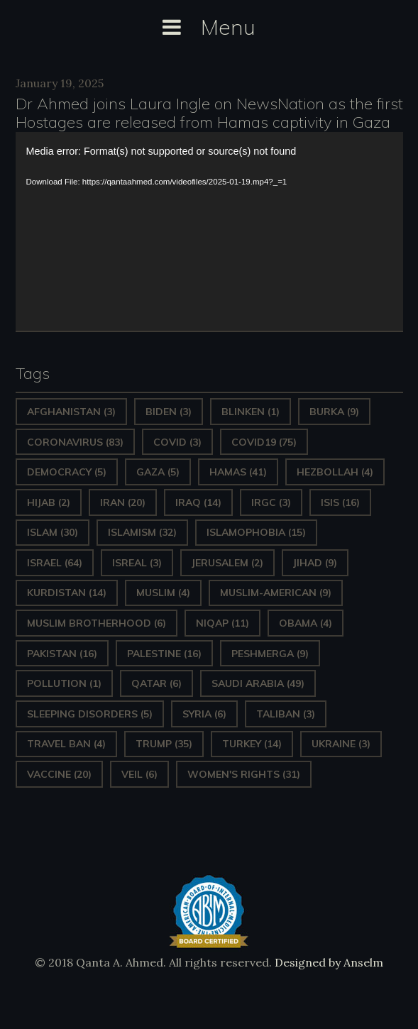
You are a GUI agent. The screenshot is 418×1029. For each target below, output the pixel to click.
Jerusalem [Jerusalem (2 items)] (227, 562)
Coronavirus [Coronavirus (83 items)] (75, 442)
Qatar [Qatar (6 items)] (156, 683)
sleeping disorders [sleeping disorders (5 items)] (90, 714)
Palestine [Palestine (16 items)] (164, 653)
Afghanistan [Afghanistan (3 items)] (71, 411)
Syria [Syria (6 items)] (204, 714)
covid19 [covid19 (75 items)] (264, 442)
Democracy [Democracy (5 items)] (66, 472)
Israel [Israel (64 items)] (54, 562)
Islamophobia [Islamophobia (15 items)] (256, 532)
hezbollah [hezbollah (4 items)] (335, 472)
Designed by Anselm (327, 962)
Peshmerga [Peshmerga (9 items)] (270, 653)
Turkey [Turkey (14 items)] (252, 743)
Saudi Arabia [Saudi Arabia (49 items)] (257, 683)
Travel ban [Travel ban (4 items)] (66, 743)
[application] (209, 231)
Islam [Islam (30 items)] (52, 532)
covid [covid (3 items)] (177, 442)
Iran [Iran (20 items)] (122, 502)
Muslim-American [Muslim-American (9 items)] (275, 592)
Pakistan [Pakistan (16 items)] (62, 653)
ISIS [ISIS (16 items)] (340, 502)
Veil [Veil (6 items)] (139, 774)
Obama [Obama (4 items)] (305, 623)
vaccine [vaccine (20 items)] (59, 774)
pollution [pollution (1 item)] (64, 683)
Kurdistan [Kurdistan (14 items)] (66, 592)
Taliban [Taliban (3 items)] (285, 714)
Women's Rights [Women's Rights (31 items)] (243, 774)
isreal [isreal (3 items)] (137, 562)
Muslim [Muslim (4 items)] (163, 592)
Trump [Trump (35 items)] (164, 743)
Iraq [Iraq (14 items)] (198, 502)
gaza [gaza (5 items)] (158, 472)
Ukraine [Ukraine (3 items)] (341, 743)
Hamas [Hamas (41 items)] (238, 472)
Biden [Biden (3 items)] (168, 411)
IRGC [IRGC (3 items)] (271, 502)
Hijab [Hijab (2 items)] (48, 502)
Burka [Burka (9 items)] (334, 411)
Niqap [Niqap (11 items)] (222, 623)
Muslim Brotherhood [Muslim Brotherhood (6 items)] (96, 623)
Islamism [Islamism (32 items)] (142, 532)
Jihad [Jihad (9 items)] (315, 562)
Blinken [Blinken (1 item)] (250, 411)
